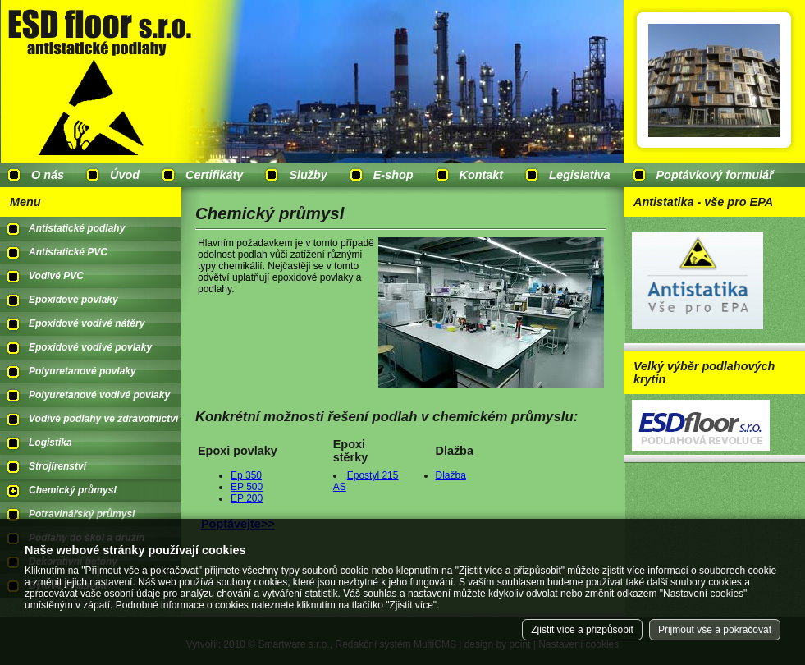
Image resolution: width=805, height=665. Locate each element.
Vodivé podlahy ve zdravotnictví (103, 418)
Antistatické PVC (68, 252)
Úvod (125, 174)
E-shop (393, 174)
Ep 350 (246, 475)
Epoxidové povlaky (73, 299)
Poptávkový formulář (715, 174)
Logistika (50, 442)
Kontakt (482, 174)
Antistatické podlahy (77, 228)
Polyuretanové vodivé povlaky (99, 395)
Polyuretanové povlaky (82, 371)
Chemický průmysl (73, 490)
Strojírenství (57, 466)
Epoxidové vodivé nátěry (86, 323)
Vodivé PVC (56, 276)
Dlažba (451, 475)
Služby (308, 174)
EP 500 (247, 487)
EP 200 (247, 498)
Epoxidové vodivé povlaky (90, 347)
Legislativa (579, 174)
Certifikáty (214, 174)
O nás (47, 174)
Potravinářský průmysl (82, 514)
